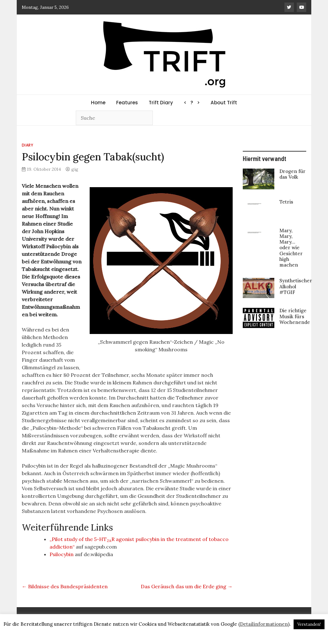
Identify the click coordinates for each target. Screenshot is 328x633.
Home (98, 102)
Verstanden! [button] (309, 624)
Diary (27, 145)
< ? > (192, 102)
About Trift (224, 102)
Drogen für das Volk (292, 174)
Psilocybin (62, 554)
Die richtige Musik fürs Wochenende (294, 316)
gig (74, 169)
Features (127, 102)
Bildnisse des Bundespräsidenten (65, 586)
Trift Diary (161, 102)
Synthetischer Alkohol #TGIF (295, 286)
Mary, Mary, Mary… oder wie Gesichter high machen (291, 247)
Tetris (286, 202)
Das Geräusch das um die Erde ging (187, 586)
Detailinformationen (264, 624)
